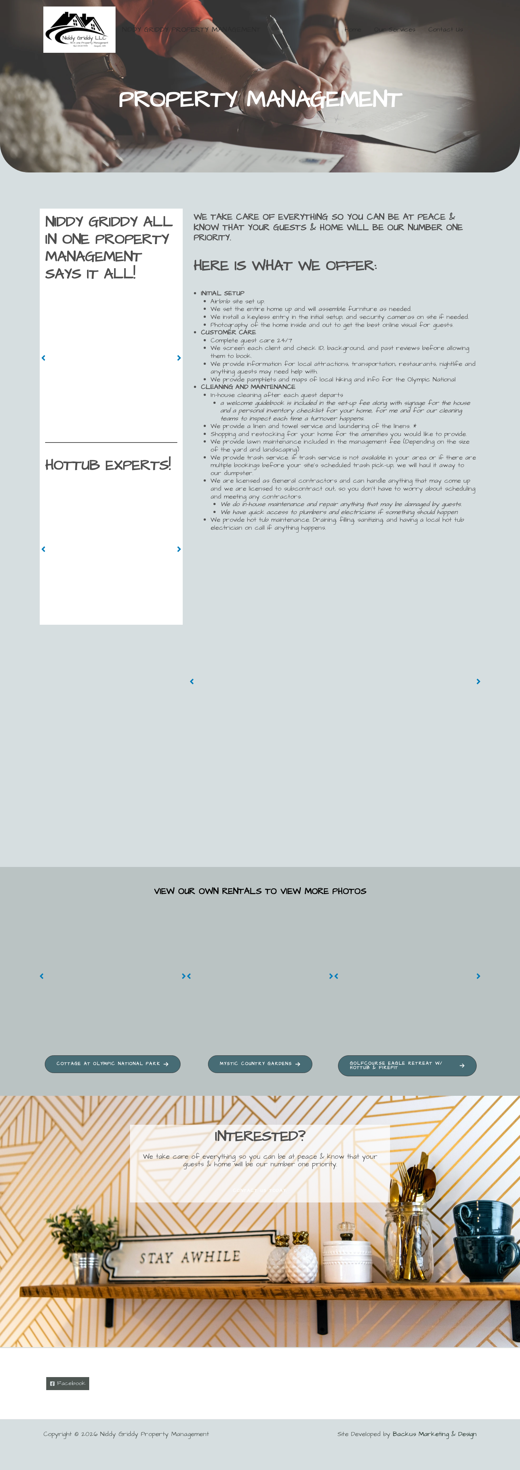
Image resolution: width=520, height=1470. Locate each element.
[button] (43, 358)
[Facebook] (68, 1383)
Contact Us (445, 29)
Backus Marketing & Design (435, 1434)
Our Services (394, 29)
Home (352, 29)
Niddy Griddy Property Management (191, 30)
